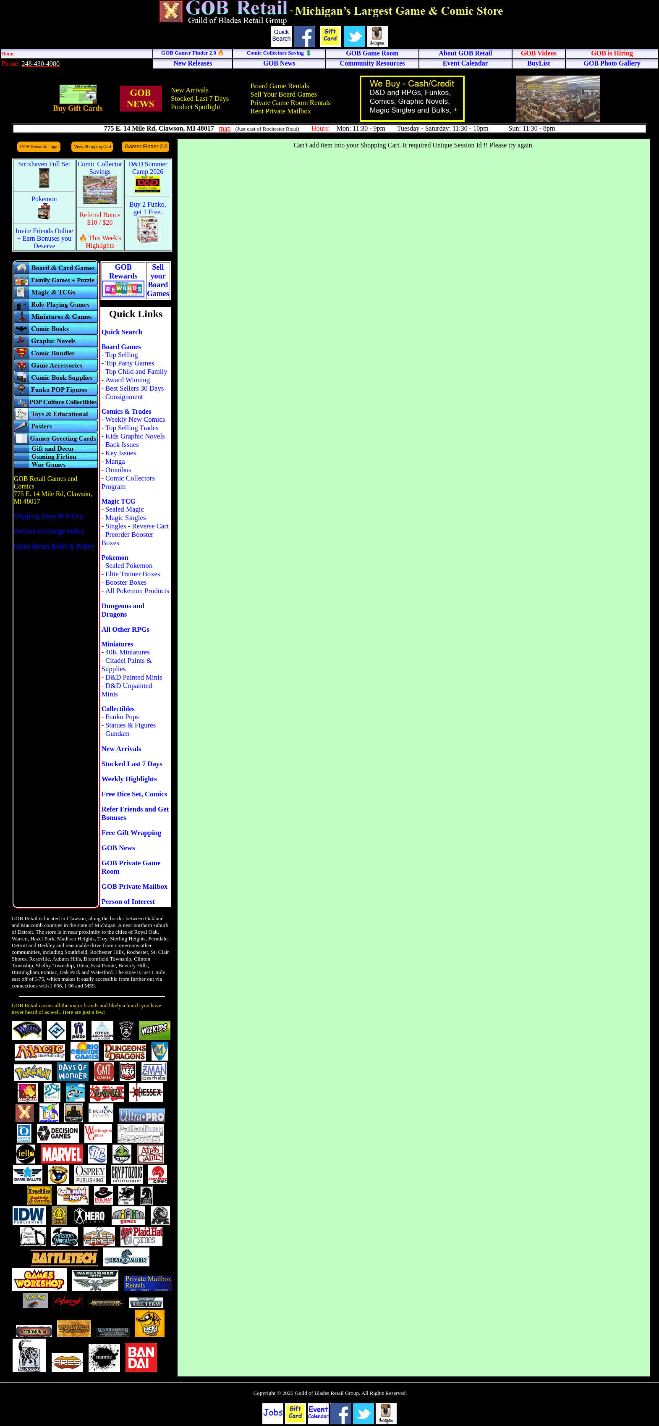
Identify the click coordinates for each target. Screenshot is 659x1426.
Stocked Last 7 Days (200, 98)
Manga (115, 461)
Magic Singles (125, 518)
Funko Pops (122, 717)
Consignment (124, 397)
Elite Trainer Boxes (132, 574)
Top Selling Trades (132, 428)
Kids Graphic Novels (135, 436)
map (225, 128)
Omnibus (118, 470)
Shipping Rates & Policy (49, 516)
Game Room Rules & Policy (54, 546)
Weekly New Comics (135, 419)
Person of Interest (128, 902)
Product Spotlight (195, 107)
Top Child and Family (136, 372)
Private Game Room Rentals (291, 103)
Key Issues (120, 453)
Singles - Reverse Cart (137, 526)
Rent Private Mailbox (281, 111)
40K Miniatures (127, 652)
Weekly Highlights (129, 779)
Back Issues (122, 445)
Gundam (117, 734)
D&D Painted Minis (133, 677)
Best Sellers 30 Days (134, 388)
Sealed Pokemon (128, 566)
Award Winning (127, 380)
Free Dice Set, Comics (134, 794)
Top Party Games (129, 363)
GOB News (118, 848)
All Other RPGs (125, 629)
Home (8, 53)
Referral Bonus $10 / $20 (99, 218)
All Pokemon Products (137, 591)
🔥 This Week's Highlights (100, 241)
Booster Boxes (125, 582)
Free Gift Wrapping (132, 833)
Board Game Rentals (280, 86)
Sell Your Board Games (284, 94)
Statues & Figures (130, 725)
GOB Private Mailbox (135, 886)
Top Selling (121, 355)
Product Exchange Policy (49, 531)
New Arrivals (190, 90)
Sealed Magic (124, 509)
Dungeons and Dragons (123, 610)
